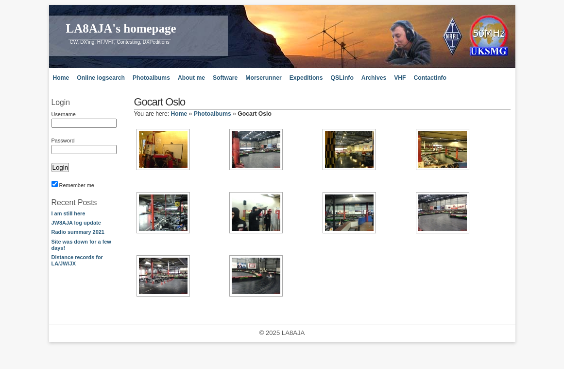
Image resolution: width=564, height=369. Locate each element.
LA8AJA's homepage (121, 28)
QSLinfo (342, 77)
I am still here (68, 213)
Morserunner (263, 77)
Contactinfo (430, 77)
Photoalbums (151, 77)
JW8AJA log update (76, 223)
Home (61, 77)
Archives (373, 77)
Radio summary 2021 (77, 232)
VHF (400, 77)
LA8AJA (293, 332)
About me (191, 77)
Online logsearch (101, 77)
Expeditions (306, 77)
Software (225, 77)
